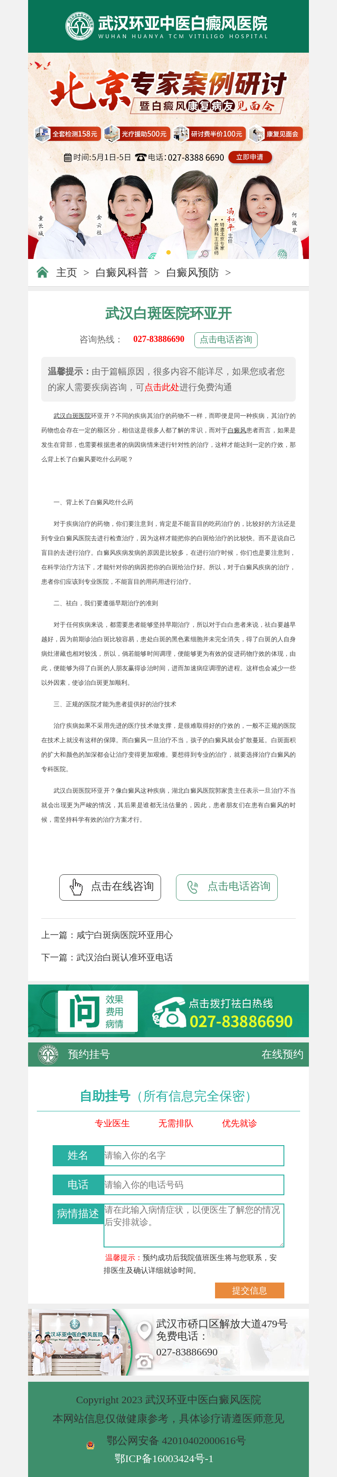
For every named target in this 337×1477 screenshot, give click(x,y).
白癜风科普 (122, 272)
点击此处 (161, 387)
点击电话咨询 (226, 339)
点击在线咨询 (110, 887)
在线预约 (283, 1054)
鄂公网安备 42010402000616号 (176, 1440)
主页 (66, 272)
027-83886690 (159, 339)
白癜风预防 (192, 272)
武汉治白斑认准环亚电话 (124, 957)
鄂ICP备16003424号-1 (164, 1458)
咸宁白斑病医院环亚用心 (124, 935)
